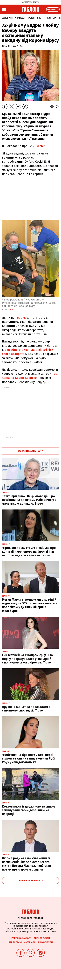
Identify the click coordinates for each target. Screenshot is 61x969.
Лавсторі (51, 17)
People (20, 318)
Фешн (31, 17)
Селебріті (7, 17)
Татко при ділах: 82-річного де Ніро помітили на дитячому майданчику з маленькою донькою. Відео (29, 500)
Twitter (40, 146)
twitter (10, 310)
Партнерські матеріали (21, 942)
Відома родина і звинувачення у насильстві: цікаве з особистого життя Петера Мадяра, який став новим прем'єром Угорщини (26, 863)
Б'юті (40, 17)
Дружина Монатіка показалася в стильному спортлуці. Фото (26, 708)
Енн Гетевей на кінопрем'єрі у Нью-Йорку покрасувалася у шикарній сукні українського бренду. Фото (28, 658)
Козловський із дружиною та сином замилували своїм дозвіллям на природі (28, 810)
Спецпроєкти (42, 938)
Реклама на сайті (21, 938)
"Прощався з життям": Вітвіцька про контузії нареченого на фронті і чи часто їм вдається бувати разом (29, 551)
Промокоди (45, 942)
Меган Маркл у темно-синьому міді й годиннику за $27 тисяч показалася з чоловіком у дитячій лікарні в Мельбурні (29, 605)
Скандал (20, 17)
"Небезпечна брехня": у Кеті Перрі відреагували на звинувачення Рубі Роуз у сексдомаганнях (28, 758)
